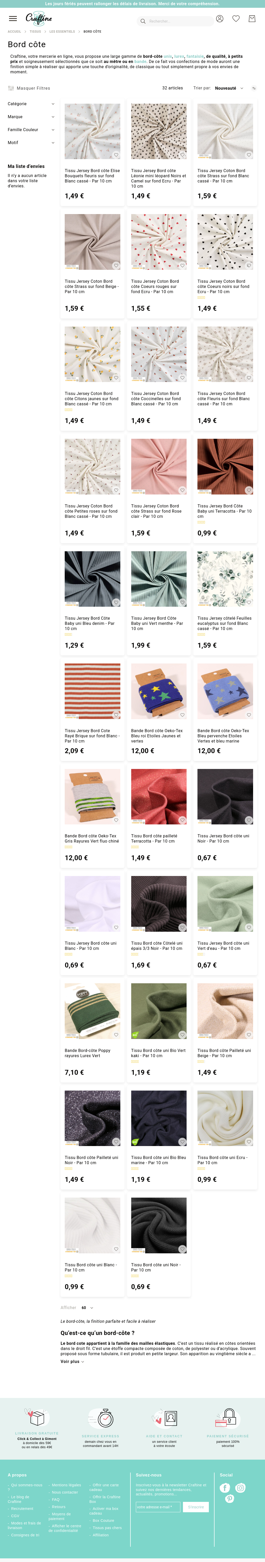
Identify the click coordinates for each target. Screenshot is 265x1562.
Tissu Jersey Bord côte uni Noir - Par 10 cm (223, 838)
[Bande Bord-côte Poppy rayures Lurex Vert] (92, 1011)
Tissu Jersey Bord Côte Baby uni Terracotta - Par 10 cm (224, 511)
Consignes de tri (25, 1535)
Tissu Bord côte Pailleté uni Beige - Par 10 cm (224, 1053)
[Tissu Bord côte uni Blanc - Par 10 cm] (92, 1225)
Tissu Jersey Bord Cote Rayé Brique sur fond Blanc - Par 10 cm (92, 736)
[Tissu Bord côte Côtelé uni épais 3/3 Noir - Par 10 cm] (159, 904)
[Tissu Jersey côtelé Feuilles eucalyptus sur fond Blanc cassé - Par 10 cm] (225, 579)
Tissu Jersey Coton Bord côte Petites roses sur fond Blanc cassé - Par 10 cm (91, 511)
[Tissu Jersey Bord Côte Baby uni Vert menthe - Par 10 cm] (159, 579)
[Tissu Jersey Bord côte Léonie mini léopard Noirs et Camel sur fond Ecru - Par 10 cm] (159, 131)
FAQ (56, 1499)
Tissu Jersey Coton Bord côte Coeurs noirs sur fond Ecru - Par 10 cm (223, 286)
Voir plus (70, 1361)
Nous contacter (65, 1492)
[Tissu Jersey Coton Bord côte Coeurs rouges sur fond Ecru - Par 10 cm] (159, 242)
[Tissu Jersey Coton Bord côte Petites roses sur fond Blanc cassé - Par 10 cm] (92, 466)
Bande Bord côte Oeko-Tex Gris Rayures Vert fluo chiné (92, 838)
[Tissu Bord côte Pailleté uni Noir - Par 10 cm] (92, 1118)
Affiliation (101, 1535)
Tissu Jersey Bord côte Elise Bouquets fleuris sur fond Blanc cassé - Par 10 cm (92, 175)
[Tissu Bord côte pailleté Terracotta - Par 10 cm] (159, 797)
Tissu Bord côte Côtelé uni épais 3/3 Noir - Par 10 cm (157, 946)
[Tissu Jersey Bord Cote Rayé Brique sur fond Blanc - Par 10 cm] (92, 691)
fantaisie (195, 56)
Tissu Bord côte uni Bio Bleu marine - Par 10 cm (158, 1160)
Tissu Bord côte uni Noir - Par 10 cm (156, 1267)
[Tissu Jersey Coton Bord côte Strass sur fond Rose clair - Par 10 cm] (159, 466)
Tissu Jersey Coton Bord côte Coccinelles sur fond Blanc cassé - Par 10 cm (156, 398)
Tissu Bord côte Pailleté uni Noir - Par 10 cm (91, 1160)
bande (140, 61)
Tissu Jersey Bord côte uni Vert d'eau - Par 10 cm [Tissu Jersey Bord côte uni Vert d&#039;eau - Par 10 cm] (223, 946)
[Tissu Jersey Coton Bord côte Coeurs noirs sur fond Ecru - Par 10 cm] (225, 242)
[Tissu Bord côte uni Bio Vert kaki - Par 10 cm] (159, 1011)
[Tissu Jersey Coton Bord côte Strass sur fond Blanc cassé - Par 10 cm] (225, 131)
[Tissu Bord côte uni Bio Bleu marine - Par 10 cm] (159, 1118)
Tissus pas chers (107, 1528)
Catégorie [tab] (17, 103)
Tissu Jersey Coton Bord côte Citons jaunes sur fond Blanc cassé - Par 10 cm (92, 398)
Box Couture (103, 1520)
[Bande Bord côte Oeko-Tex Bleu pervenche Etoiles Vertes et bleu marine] (225, 691)
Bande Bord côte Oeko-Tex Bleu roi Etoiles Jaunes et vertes (157, 736)
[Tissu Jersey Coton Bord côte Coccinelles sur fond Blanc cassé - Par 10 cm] (159, 354)
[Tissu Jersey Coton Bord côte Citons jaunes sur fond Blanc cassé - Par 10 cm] (92, 354)
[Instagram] (240, 1488)
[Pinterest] (230, 1499)
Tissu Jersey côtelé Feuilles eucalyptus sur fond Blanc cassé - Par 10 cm (224, 623)
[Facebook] (225, 1488)
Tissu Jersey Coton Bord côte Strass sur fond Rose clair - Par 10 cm (156, 511)
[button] (219, 18)
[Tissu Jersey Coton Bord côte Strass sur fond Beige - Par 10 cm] (92, 242)
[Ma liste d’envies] (236, 18)
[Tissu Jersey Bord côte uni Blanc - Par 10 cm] (92, 904)
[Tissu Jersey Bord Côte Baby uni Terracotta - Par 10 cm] (225, 466)
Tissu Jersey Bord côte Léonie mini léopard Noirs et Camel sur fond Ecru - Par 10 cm (158, 178)
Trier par (201, 88)
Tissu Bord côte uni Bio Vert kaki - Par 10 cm (158, 1053)
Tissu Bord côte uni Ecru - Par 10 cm (222, 1160)
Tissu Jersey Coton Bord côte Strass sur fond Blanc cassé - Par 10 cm (223, 175)
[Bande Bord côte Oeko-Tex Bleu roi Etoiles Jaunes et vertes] (159, 691)
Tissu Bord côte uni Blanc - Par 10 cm (91, 1267)
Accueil (14, 31)
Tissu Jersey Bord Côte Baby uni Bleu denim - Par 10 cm (90, 623)
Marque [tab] (15, 116)
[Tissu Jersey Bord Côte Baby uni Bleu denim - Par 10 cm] (92, 579)
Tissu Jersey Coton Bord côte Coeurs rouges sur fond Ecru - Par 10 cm (155, 286)
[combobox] (168, 18)
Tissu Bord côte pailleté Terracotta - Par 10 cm (154, 838)
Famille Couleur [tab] (23, 129)
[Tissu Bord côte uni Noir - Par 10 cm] (159, 1225)
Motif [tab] (13, 142)
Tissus (35, 31)
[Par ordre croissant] (254, 88)
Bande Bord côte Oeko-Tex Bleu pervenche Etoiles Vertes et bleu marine (223, 736)
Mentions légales (66, 1485)
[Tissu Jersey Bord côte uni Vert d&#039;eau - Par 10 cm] (225, 904)
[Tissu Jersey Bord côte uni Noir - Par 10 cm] (225, 797)
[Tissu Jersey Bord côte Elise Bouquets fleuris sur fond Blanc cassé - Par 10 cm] (92, 131)
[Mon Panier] (252, 18)
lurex (179, 56)
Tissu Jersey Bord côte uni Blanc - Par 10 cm (90, 946)
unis (168, 56)
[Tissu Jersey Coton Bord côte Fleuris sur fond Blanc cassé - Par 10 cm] (225, 354)
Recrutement (22, 1509)
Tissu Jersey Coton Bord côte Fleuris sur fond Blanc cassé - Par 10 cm (223, 398)
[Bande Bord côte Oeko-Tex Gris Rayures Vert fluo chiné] (92, 797)
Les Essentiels (62, 31)
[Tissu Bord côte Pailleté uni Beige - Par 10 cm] (225, 1011)
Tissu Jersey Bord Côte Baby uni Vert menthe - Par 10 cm (157, 623)
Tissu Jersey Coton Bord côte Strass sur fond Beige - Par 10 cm (92, 286)
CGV (15, 1516)
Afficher (68, 1307)
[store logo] (38, 19)
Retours (58, 1507)
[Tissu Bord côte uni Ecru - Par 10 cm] (225, 1118)
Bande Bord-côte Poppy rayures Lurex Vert (88, 1053)
